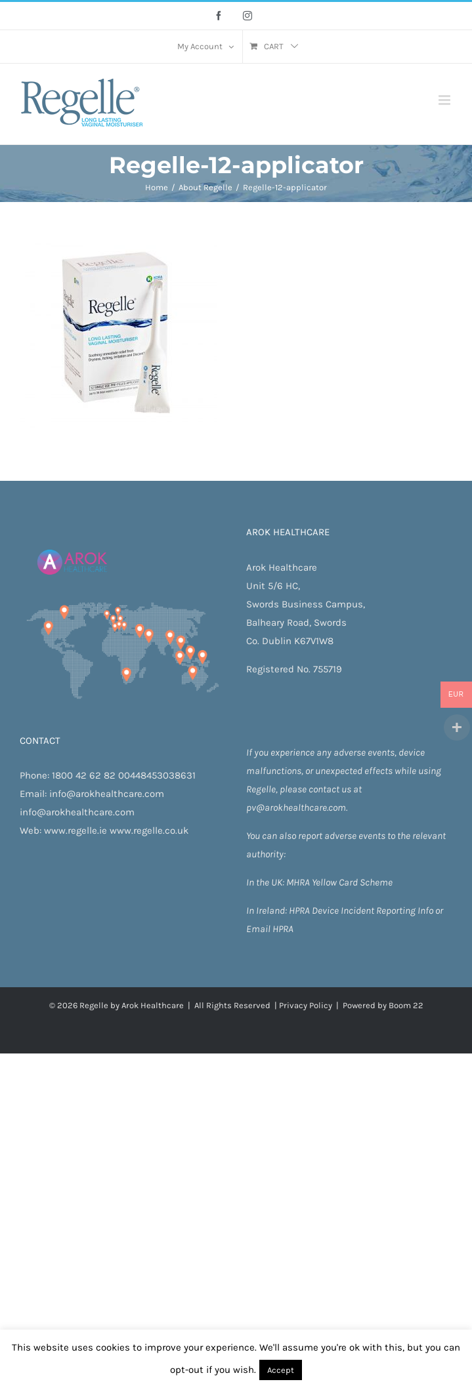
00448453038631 (157, 775)
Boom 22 (406, 1005)
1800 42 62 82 (84, 775)
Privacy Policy (305, 1005)
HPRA (300, 910)
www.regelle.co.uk (149, 830)
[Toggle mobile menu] (445, 100)
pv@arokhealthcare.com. (296, 807)
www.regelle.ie (75, 830)
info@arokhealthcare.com (106, 794)
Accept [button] (280, 1370)
